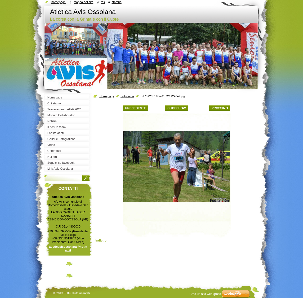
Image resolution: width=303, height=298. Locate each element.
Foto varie (127, 96)
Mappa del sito (83, 2)
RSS (103, 2)
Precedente (135, 108)
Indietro (101, 240)
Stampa (116, 2)
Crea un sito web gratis (205, 294)
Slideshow (176, 108)
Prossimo (220, 108)
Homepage (106, 96)
